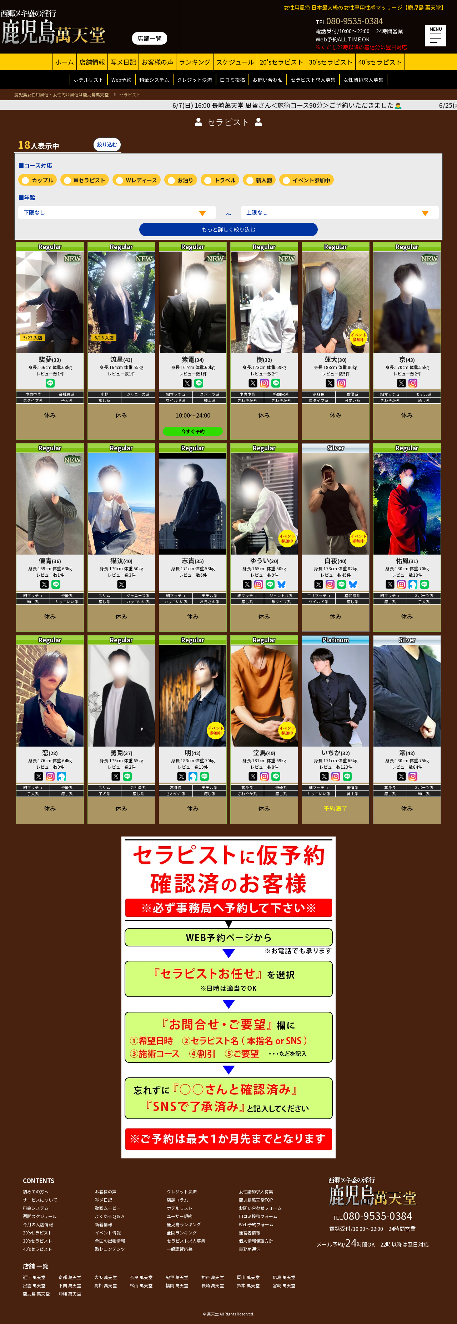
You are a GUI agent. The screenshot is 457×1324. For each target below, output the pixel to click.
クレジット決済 (194, 79)
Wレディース (141, 180)
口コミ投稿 (232, 79)
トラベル (225, 180)
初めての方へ (36, 1191)
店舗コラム (177, 1200)
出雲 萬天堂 (34, 1285)
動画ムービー (108, 1208)
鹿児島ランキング (184, 1224)
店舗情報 (92, 61)
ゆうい (264, 560)
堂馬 (264, 752)
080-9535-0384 (354, 20)
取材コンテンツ (110, 1249)
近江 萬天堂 (34, 1277)
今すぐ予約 (193, 431)
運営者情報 (249, 1232)
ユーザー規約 (179, 1216)
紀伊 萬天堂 (177, 1277)
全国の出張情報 (110, 1241)
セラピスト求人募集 (313, 79)
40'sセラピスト (380, 61)
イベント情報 (108, 1232)
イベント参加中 (311, 180)
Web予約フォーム (256, 1224)
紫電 (193, 359)
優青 (50, 560)
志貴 (193, 560)
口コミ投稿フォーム (258, 1216)
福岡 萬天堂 (177, 1285)
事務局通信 (249, 1249)
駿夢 (50, 359)
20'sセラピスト (281, 61)
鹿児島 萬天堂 (36, 1293)
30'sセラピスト (331, 61)
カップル (42, 180)
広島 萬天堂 (284, 1277)
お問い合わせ (268, 79)
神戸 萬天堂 (212, 1277)
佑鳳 (407, 560)
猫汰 (121, 560)
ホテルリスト (89, 79)
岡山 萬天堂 (248, 1277)
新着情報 (103, 1224)
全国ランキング (182, 1232)
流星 (121, 359)
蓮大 (336, 359)
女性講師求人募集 (363, 79)
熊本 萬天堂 (248, 1285)
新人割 (264, 180)
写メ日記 (123, 61)
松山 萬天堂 (141, 1285)
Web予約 (121, 79)
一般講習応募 (179, 1249)
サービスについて (40, 1200)
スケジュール (235, 61)
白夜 (336, 560)
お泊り (185, 180)
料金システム (154, 79)
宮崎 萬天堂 (284, 1285)
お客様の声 (157, 61)
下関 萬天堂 (70, 1285)
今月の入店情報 (38, 1224)
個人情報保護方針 (256, 1241)
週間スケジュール (40, 1216)
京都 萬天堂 (70, 1277)
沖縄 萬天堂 (70, 1293)
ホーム (64, 61)
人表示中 (38, 144)
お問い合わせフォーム (260, 1208)
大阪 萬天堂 (105, 1277)
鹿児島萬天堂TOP (256, 1200)
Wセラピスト (89, 180)
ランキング (195, 61)
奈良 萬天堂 (141, 1277)
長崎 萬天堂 (212, 1285)
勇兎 (121, 752)
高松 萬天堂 (105, 1285)
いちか (335, 752)
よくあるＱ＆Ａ (110, 1216)
